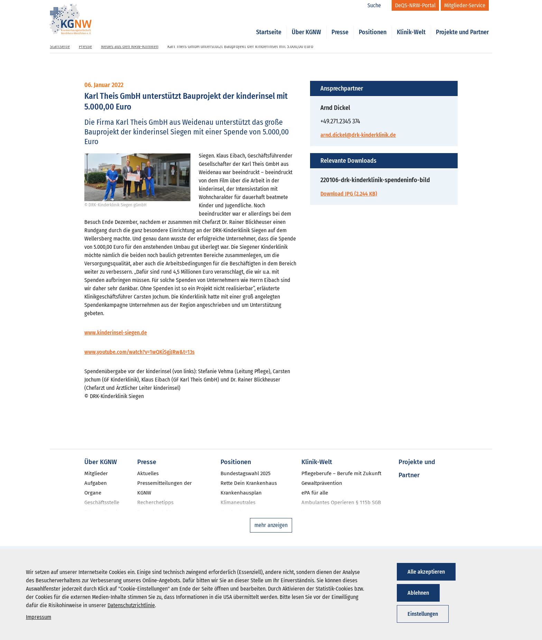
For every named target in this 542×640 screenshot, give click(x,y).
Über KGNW (306, 25)
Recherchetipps (155, 502)
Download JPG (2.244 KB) (348, 193)
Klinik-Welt (411, 25)
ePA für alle (314, 493)
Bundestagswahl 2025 (246, 473)
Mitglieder (96, 473)
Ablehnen (418, 593)
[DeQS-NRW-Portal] (415, 5)
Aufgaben (95, 483)
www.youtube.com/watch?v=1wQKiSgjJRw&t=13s (139, 352)
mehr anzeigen (271, 525)
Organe (92, 493)
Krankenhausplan (241, 493)
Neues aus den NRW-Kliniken (129, 46)
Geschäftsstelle (101, 502)
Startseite (268, 25)
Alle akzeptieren (426, 571)
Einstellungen (423, 614)
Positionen (372, 25)
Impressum (38, 617)
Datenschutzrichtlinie (131, 605)
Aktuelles (148, 473)
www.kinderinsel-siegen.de (115, 332)
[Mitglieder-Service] (465, 5)
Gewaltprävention (321, 483)
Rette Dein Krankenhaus (249, 483)
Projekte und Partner (462, 25)
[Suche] (378, 5)
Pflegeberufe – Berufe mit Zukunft (341, 473)
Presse (339, 25)
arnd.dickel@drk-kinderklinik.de (358, 135)
